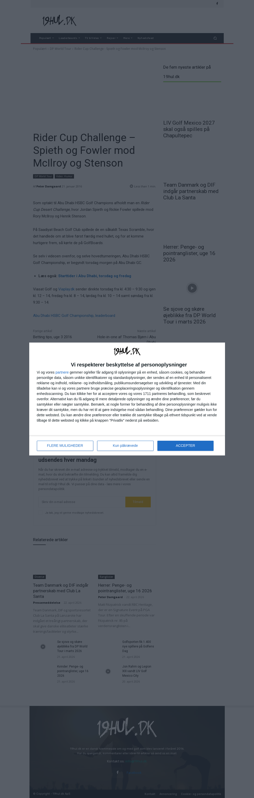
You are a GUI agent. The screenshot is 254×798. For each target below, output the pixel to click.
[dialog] (127, 399)
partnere (62, 372)
